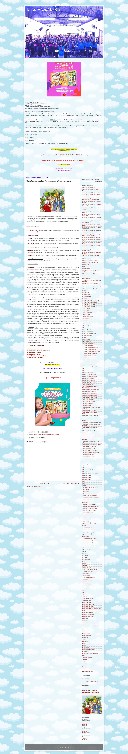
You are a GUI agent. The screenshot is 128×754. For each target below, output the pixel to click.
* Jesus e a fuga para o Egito (89, 450)
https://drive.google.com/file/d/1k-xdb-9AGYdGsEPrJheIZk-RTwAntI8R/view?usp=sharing (64, 155)
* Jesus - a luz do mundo (88, 378)
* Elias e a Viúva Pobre (88, 325)
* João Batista (85, 491)
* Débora (84, 320)
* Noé (83, 516)
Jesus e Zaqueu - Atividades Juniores (37, 355)
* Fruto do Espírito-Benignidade (90, 347)
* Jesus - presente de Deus (89, 382)
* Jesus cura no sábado (88, 399)
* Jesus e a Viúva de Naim (88, 448)
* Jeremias (85, 370)
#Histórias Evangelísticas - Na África (91, 192)
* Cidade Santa (86, 294)
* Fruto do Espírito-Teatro (88, 361)
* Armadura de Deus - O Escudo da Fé (91, 286)
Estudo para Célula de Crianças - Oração (85, 725)
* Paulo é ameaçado (87, 527)
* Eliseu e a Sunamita (87, 331)
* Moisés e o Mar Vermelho (89, 510)
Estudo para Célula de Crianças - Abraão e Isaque (86, 738)
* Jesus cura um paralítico (88, 401)
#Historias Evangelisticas (88, 187)
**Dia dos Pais (85, 587)
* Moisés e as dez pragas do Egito (90, 506)
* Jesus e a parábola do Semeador (90, 452)
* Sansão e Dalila (86, 567)
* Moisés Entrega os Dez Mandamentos (88, 501)
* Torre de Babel (86, 575)
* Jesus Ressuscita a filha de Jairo (90, 389)
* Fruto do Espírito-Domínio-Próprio (91, 351)
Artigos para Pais (86, 600)
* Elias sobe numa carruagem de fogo (91, 327)
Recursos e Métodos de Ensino (90, 653)
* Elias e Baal (85, 324)
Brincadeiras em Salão (87, 606)
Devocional (85, 618)
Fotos (83, 630)
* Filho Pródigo (86, 339)
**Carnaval (85, 579)
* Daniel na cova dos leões (88, 304)
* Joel (83, 481)
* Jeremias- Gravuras (87, 372)
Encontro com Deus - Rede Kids (90, 622)
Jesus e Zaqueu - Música (34, 352)
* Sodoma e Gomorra (87, 571)
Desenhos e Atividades (88, 614)
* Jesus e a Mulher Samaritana (89, 410)
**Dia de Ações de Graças (88, 585)
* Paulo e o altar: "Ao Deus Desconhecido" (88, 535)
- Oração (84, 596)
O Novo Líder (85, 647)
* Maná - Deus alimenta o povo (89, 495)
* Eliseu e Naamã (86, 329)
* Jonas (84, 483)
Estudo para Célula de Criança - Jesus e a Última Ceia (86, 732)
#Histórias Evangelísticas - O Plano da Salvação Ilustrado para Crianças (91, 198)
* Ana (83, 266)
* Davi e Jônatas (86, 310)
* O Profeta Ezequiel (87, 522)
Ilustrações (85, 637)
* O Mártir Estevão (86, 518)
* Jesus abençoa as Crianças (89, 393)
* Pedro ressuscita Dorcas (88, 548)
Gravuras (84, 631)
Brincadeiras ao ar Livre (88, 604)
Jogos (83, 639)
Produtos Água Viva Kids (88, 649)
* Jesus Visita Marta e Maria (89, 391)
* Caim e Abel (85, 292)
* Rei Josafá (85, 555)
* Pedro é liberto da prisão (88, 549)
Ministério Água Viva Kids (44, 9)
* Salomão (84, 563)
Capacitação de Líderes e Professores (91, 608)
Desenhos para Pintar (87, 616)
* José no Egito (86, 489)
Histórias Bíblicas (86, 635)
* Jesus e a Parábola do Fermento (90, 434)
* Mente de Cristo (86, 499)
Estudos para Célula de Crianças (90, 624)
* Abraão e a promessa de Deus (90, 260)
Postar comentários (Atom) (37, 486)
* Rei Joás (84, 557)
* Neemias (84, 514)
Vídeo (83, 661)
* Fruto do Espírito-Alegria (88, 343)
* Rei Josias (85, 551)
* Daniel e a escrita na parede (89, 302)
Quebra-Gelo (85, 651)
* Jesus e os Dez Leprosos (89, 460)
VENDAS (84, 659)
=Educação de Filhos (87, 598)
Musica (84, 643)
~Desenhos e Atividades (88, 665)
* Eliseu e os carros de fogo (89, 333)
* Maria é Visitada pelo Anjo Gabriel (91, 497)
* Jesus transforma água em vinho (90, 473)
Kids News (85, 641)
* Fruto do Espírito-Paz (88, 359)
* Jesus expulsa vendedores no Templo (92, 464)
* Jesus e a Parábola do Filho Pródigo (91, 436)
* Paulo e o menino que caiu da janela (91, 540)
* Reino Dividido (86, 559)
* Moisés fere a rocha (87, 512)
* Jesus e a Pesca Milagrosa (89, 446)
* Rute (83, 561)
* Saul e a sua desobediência (89, 569)
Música (84, 645)
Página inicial (44, 483)
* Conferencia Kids (87, 296)
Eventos (84, 628)
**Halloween (85, 589)
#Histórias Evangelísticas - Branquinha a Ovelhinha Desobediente (91, 231)
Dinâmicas (85, 620)
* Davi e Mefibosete (87, 312)
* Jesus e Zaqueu (37, 434)
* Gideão (84, 363)
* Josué (84, 485)
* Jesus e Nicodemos (87, 403)
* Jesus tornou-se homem (88, 471)
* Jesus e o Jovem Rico (88, 456)
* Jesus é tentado (86, 479)
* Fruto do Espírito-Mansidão (89, 355)
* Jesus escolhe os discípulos (89, 462)
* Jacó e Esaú (85, 368)
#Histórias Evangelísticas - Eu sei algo (91, 237)
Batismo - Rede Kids (87, 602)
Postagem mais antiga (71, 483)
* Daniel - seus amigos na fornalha (90, 300)
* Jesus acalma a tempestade (89, 395)
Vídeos (84, 663)
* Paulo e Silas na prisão (88, 533)
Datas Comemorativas (87, 612)
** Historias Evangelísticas (88, 577)
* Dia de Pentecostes (87, 316)
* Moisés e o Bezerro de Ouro (89, 508)
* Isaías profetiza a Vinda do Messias (91, 366)
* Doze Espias (85, 318)
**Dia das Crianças (87, 581)
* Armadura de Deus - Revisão (89, 288)
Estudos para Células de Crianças (50, 434)
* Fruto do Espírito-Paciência (89, 357)
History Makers (86, 633)
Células (84, 610)
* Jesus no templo (86, 467)
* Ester (84, 337)
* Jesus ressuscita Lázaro (88, 469)
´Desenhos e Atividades (88, 667)
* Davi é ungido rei (86, 314)
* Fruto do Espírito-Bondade (89, 349)
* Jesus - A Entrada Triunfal (89, 374)
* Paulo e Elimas (86, 531)
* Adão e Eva (85, 264)
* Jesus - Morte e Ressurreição (89, 376)
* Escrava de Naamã (87, 335)
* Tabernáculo (85, 573)
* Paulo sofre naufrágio (88, 542)
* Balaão (84, 290)
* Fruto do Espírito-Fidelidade (89, 353)
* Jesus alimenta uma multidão (89, 397)
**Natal (84, 590)
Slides (83, 655)
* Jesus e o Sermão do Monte (89, 458)
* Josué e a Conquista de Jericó (90, 487)
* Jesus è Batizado (87, 475)
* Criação (84, 298)
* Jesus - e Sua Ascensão (88, 380)
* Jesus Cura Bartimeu (87, 384)
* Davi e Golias (86, 308)
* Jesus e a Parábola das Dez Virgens (91, 422)
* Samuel (84, 565)
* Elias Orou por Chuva (88, 322)
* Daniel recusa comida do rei (89, 306)
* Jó (83, 493)
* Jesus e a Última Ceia (88, 454)
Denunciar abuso (87, 671)
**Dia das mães (86, 583)
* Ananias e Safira (86, 268)
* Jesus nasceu (86, 466)
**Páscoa (84, 592)
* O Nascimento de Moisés (88, 520)
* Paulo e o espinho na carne (89, 538)
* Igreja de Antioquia (87, 365)
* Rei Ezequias (86, 553)
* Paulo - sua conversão (88, 529)
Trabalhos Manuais (87, 657)
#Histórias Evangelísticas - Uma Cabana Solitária (90, 249)
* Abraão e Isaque (86, 258)
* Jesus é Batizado (87, 477)
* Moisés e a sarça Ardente (89, 504)
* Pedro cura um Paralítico (88, 544)
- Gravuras (85, 594)
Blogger (71, 747)
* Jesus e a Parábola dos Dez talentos (91, 444)
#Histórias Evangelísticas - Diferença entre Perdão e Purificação (91, 234)
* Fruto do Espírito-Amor (88, 345)
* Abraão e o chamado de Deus (90, 262)
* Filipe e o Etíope (86, 341)
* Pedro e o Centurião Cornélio (89, 546)
